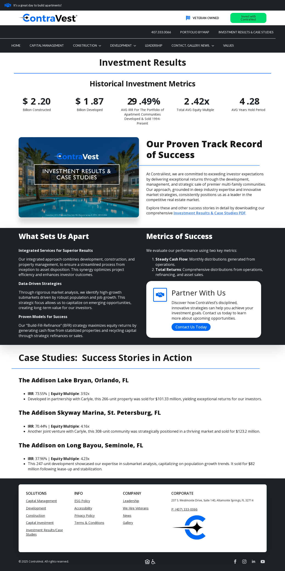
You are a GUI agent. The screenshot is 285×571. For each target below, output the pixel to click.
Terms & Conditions (89, 522)
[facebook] (235, 561)
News (127, 515)
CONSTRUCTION (85, 45)
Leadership (131, 501)
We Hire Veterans (136, 508)
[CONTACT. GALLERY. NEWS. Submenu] (214, 46)
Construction (35, 515)
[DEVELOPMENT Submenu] (136, 46)
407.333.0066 (161, 32)
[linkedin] (253, 561)
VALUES (228, 45)
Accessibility (83, 508)
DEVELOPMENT (121, 45)
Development (36, 508)
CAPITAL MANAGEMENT (47, 45)
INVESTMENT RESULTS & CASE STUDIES (246, 32)
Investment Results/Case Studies (44, 532)
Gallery (128, 522)
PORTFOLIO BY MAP (194, 32)
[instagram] (244, 561)
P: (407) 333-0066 (184, 509)
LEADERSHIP (153, 45)
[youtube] (263, 561)
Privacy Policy (84, 515)
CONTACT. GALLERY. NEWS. (191, 45)
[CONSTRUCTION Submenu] (101, 46)
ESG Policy (82, 501)
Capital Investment (40, 522)
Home (15, 45)
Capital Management (41, 501)
